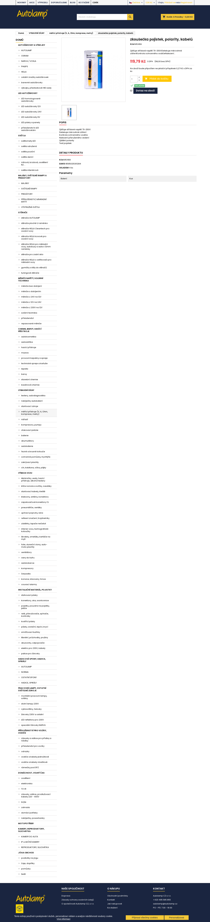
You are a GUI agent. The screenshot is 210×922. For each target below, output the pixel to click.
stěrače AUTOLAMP (30, 217)
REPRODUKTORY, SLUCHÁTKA (35, 847)
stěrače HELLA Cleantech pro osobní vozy (35, 229)
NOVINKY (21, 2)
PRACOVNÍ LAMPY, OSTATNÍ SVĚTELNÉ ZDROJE (32, 689)
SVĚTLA (22, 135)
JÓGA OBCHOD (26, 852)
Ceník (95, 2)
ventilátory (26, 552)
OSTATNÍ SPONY (29, 677)
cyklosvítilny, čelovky (31, 709)
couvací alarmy (29, 584)
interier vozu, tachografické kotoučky (34, 530)
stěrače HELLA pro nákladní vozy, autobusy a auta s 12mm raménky (36, 246)
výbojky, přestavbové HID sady (36, 87)
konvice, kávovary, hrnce (33, 579)
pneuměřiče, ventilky (31, 507)
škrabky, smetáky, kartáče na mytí (35, 538)
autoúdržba (27, 342)
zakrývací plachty (30, 462)
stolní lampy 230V (30, 703)
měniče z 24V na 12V (31, 296)
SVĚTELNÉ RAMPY (29, 188)
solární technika (29, 312)
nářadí (24, 419)
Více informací (63, 919)
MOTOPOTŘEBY (26, 823)
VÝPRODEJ (43, 2)
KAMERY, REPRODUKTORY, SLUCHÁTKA (31, 830)
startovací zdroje (29, 406)
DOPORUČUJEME (59, 2)
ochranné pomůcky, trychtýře (35, 456)
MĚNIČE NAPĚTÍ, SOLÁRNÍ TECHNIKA (30, 279)
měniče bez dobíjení (31, 286)
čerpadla (26, 573)
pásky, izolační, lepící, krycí (34, 626)
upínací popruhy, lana (32, 512)
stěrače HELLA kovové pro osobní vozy (33, 237)
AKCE (31, 2)
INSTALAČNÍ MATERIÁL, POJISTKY (35, 589)
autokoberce (27, 563)
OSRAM (24, 55)
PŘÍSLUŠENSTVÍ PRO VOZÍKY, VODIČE (32, 731)
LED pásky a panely (30, 122)
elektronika (26, 783)
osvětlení (25, 778)
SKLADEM (64, 167)
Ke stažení (84, 2)
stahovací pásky (29, 595)
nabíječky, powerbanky (33, 818)
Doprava (66, 895)
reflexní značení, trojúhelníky (35, 518)
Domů (19, 40)
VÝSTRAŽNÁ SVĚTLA (30, 207)
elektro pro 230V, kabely (33, 648)
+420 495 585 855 (162, 899)
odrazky (25, 751)
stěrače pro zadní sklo (32, 254)
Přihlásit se (170, 2)
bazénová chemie (30, 384)
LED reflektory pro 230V (32, 719)
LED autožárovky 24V (31, 111)
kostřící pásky (28, 621)
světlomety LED (28, 140)
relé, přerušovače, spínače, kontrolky (35, 615)
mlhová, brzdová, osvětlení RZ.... (34, 163)
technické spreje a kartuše (34, 363)
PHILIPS (24, 66)
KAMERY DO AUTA (29, 836)
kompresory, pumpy (31, 424)
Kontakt (111, 899)
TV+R (23, 788)
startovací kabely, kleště (33, 491)
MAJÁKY (25, 183)
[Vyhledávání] (105, 17)
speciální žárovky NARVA (33, 725)
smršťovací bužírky (30, 632)
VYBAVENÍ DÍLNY (26, 390)
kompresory (27, 568)
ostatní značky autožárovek (35, 77)
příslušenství (27, 318)
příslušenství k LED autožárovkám (30, 129)
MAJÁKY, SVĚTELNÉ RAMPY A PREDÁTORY (32, 176)
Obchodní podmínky (117, 895)
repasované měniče (31, 323)
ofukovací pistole (29, 430)
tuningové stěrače (30, 272)
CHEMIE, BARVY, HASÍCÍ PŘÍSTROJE (30, 330)
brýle (23, 802)
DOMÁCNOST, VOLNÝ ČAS (31, 772)
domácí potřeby (29, 812)
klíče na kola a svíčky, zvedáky (36, 486)
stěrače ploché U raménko (34, 223)
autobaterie (27, 446)
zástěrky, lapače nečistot (33, 523)
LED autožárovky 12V (31, 106)
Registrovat (186, 2)
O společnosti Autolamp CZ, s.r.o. (78, 903)
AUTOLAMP (26, 50)
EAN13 (62, 163)
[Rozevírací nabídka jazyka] (136, 2)
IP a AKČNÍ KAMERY (30, 841)
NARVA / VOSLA (28, 61)
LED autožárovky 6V (30, 117)
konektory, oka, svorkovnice (35, 600)
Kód (132, 44)
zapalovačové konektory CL (35, 502)
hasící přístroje (28, 347)
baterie (25, 435)
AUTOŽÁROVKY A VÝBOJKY (31, 45)
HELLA (24, 71)
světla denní (27, 157)
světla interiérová (29, 170)
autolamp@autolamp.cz (165, 903)
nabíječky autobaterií (32, 400)
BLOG (72, 2)
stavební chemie (29, 379)
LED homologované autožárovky (30, 99)
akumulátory (27, 440)
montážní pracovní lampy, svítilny (34, 697)
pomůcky (26, 868)
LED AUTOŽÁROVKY (27, 93)
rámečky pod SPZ (30, 767)
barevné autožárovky (31, 82)
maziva (25, 352)
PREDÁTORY (27, 194)
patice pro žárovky (30, 653)
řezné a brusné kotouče (33, 451)
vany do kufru (27, 557)
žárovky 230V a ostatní (32, 714)
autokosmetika (28, 336)
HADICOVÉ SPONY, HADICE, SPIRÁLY (32, 660)
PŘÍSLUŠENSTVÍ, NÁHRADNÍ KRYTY (34, 200)
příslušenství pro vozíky (32, 746)
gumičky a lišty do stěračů (34, 267)
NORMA (25, 672)
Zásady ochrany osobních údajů (78, 899)
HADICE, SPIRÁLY (29, 682)
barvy (24, 374)
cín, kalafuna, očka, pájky (33, 467)
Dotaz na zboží (145, 90)
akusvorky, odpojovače (33, 642)
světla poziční (28, 151)
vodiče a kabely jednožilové (35, 756)
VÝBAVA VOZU (25, 472)
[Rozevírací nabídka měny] (151, 2)
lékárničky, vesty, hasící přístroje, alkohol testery (33, 479)
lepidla (24, 368)
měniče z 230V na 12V (31, 307)
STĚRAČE (22, 212)
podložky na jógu (29, 858)
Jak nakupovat (114, 903)
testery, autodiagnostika (33, 395)
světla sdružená (29, 146)
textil (23, 874)
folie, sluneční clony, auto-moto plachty (34, 545)
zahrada (25, 807)
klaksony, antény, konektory (35, 496)
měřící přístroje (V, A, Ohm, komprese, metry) (34, 413)
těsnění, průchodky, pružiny (34, 637)
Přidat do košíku (156, 78)
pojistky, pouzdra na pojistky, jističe (35, 607)
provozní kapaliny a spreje (34, 358)
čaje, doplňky (27, 863)
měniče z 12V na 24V (31, 302)
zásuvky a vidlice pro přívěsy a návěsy (36, 739)
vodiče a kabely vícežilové (34, 762)
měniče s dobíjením (31, 291)
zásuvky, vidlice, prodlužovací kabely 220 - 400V (36, 795)
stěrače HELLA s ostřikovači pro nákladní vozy (36, 261)
